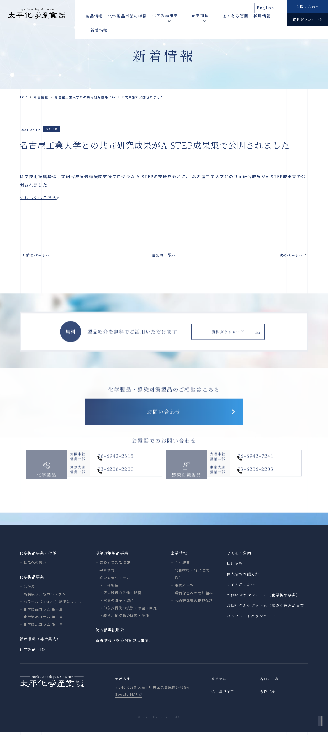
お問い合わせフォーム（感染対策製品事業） (267, 608)
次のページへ (289, 254)
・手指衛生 (109, 588)
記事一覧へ (166, 254)
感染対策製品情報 (114, 565)
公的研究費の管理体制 (194, 603)
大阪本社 (123, 682)
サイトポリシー (241, 587)
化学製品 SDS (33, 652)
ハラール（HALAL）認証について (53, 604)
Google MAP (126, 697)
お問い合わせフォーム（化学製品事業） (263, 597)
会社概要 (182, 565)
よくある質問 (218, 15)
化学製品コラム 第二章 (43, 619)
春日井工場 (270, 682)
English (267, 6)
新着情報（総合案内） (40, 641)
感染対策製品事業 (112, 555)
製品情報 (94, 15)
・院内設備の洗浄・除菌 (120, 595)
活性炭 (29, 589)
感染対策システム (114, 580)
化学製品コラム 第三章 (43, 627)
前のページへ (38, 254)
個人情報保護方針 (243, 576)
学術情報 (107, 572)
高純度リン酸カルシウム (45, 596)
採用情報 (245, 15)
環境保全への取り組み (194, 595)
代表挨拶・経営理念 (192, 572)
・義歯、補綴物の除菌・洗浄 (124, 618)
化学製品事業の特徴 (127, 15)
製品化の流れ (35, 565)
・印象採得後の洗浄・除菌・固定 (128, 610)
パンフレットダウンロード (251, 618)
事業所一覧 (184, 588)
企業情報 (179, 555)
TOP (23, 97)
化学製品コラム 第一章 (43, 612)
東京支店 (219, 682)
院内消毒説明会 (110, 632)
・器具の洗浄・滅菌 (116, 603)
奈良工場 (268, 695)
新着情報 (267, 15)
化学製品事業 (32, 579)
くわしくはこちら (38, 197)
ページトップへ (319, 723)
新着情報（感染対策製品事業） (124, 643)
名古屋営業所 (223, 695)
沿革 (178, 580)
